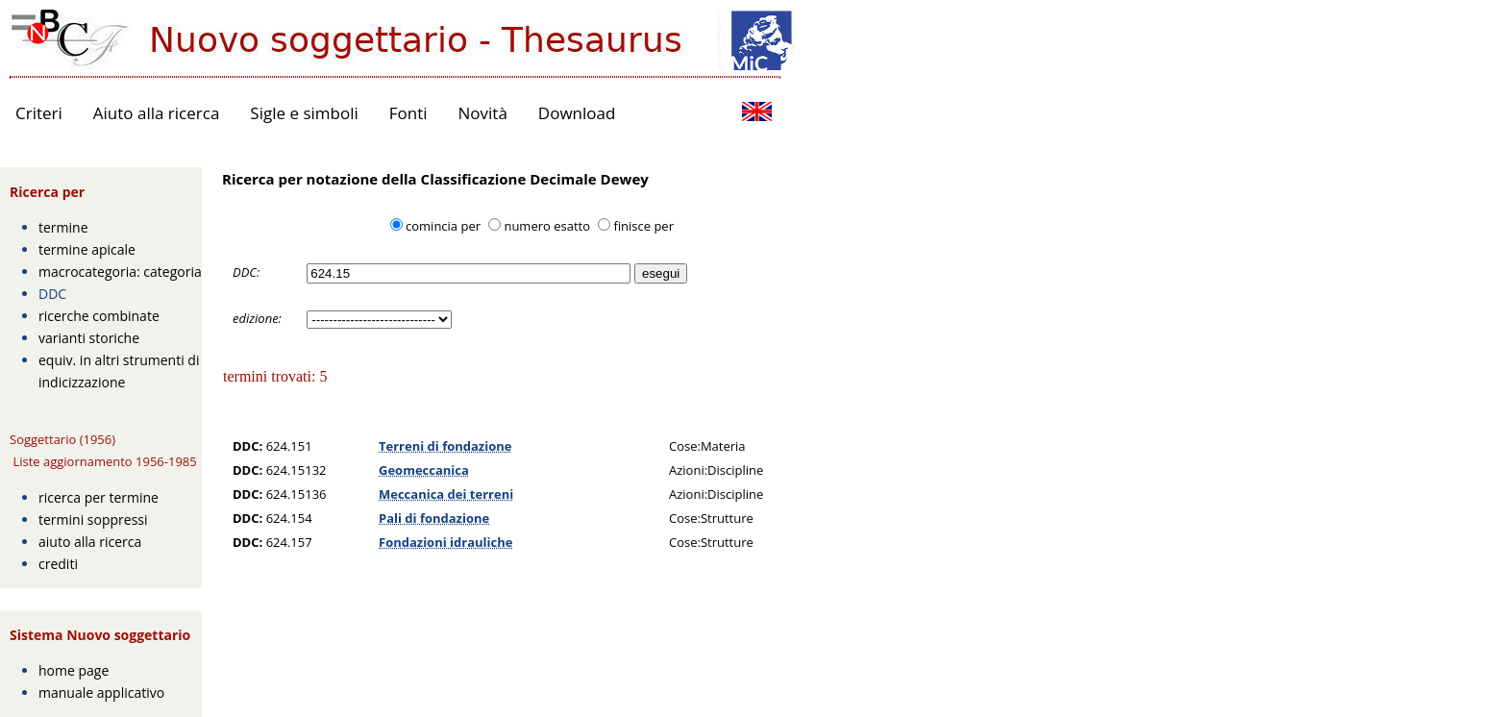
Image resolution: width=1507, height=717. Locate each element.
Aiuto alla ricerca (156, 113)
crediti (58, 564)
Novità (482, 113)
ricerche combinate (99, 316)
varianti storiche (88, 338)
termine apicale (87, 249)
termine (63, 227)
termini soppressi (93, 519)
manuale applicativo (101, 692)
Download (577, 113)
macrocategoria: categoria (120, 271)
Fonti (408, 113)
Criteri (38, 113)
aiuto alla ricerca (89, 541)
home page (73, 670)
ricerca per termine (98, 497)
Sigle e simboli (304, 113)
